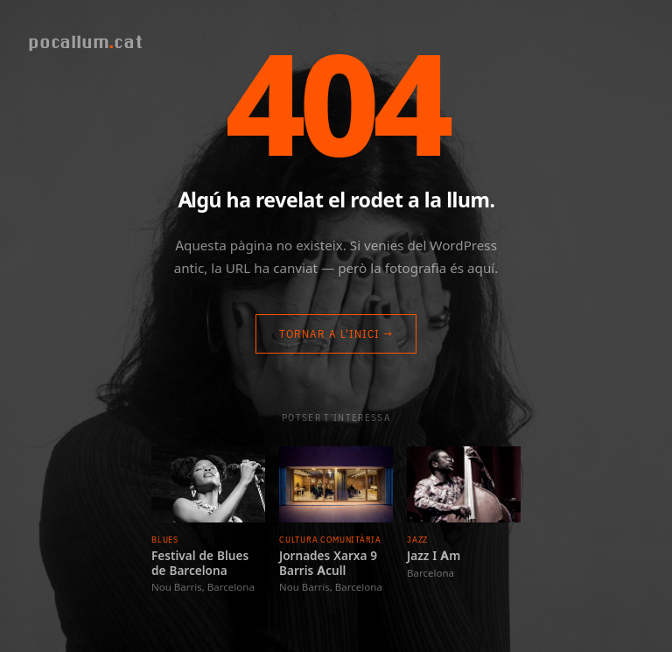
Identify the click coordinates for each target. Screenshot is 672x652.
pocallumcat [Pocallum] (85, 42)
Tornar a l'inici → (336, 333)
